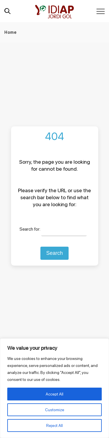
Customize (54, 409)
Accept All (54, 394)
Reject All (54, 425)
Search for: (29, 229)
